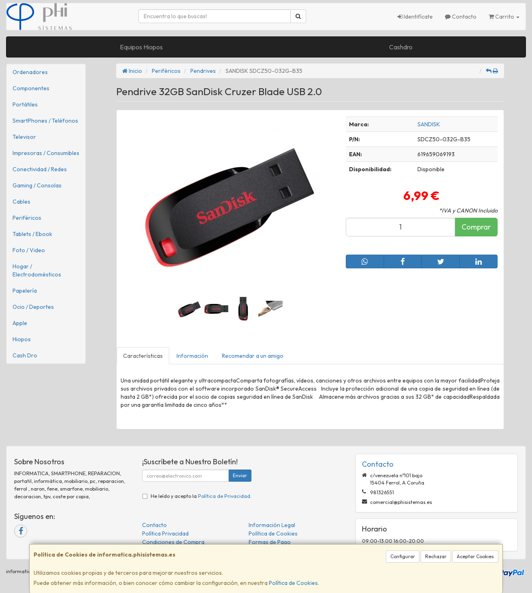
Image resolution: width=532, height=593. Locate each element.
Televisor (24, 136)
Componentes (31, 88)
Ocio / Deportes (33, 306)
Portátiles (25, 104)
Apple (20, 323)
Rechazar (436, 556)
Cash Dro (25, 355)
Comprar (476, 227)
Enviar (240, 475)
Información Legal (272, 525)
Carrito (504, 16)
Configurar (402, 556)
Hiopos (22, 339)
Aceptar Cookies (475, 556)
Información (192, 355)
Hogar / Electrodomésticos (37, 270)
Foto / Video (29, 250)
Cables (21, 201)
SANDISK (428, 124)
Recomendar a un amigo (252, 355)
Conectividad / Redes (40, 169)
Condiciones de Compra (173, 542)
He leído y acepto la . (201, 496)
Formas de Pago (270, 542)
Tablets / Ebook (32, 234)
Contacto (461, 16)
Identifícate (415, 16)
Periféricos (27, 217)
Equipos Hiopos (141, 47)
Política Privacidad (165, 533)
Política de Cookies (293, 583)
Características (143, 355)
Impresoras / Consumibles (46, 153)
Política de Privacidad (224, 496)
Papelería (25, 290)
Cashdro (401, 47)
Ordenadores (30, 72)
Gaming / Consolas (37, 185)
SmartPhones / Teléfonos (45, 120)
